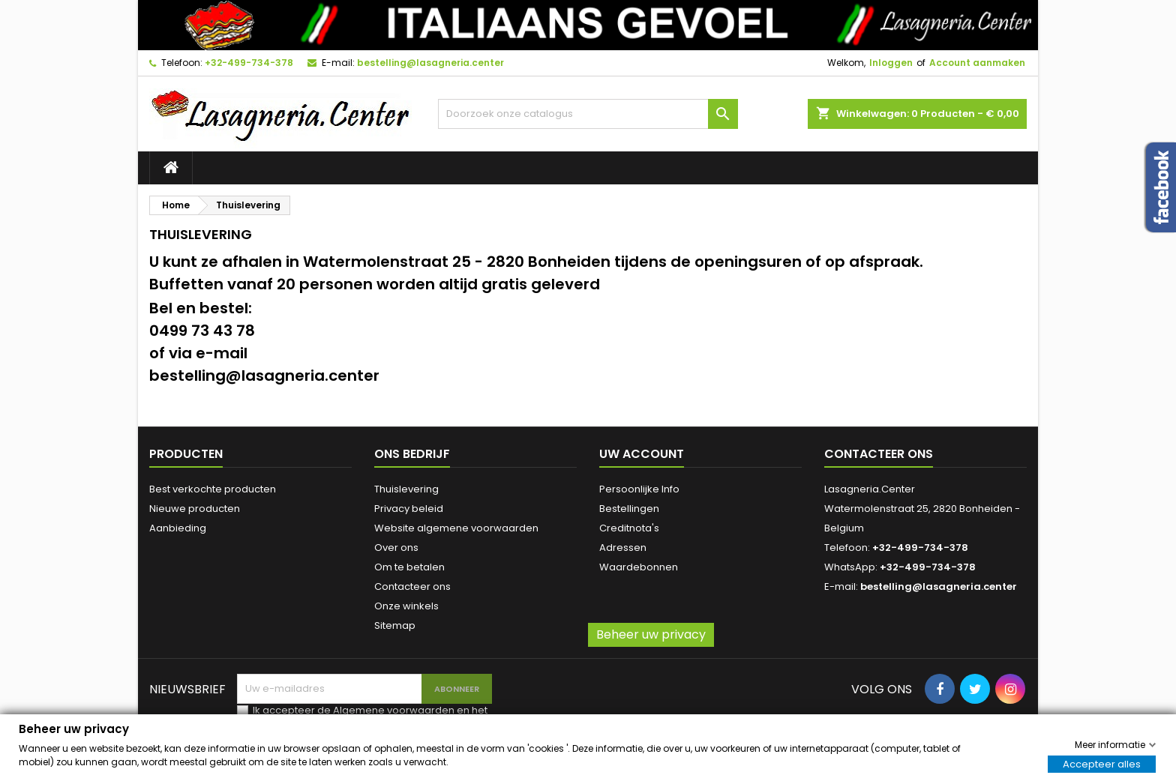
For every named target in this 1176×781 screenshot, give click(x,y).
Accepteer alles (1102, 763)
